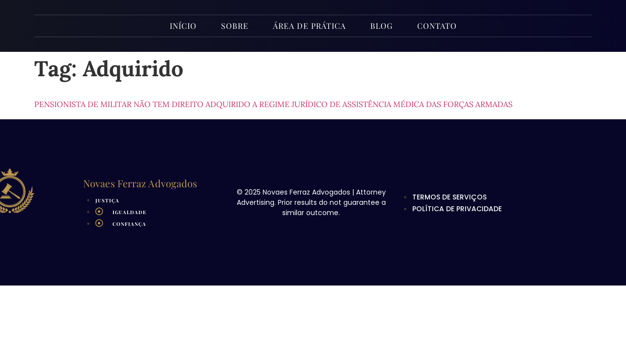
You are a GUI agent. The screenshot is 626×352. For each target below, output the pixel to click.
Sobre (234, 26)
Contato (437, 26)
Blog (381, 26)
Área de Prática (309, 26)
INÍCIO (183, 26)
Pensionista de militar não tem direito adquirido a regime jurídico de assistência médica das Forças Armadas (273, 104)
